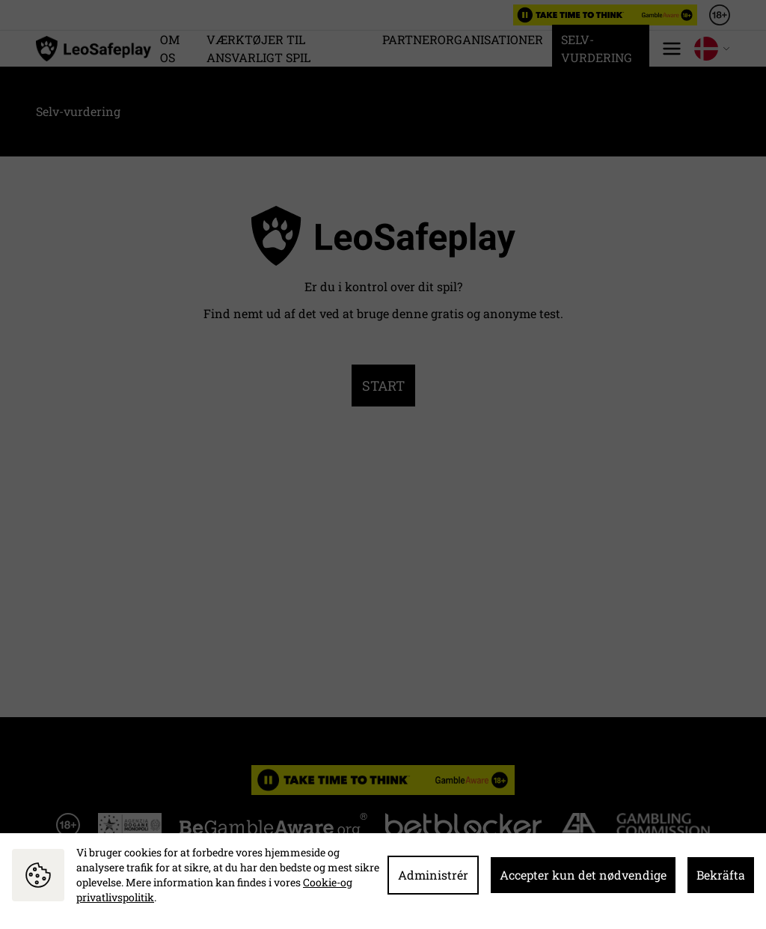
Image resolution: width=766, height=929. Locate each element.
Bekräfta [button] (720, 875)
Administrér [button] (433, 875)
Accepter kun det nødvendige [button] (583, 875)
